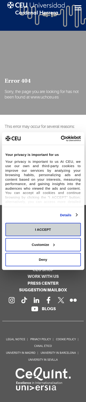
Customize (43, 244)
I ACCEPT (43, 229)
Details (66, 215)
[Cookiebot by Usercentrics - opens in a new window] (61, 138)
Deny (43, 259)
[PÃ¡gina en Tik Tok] (24, 300)
